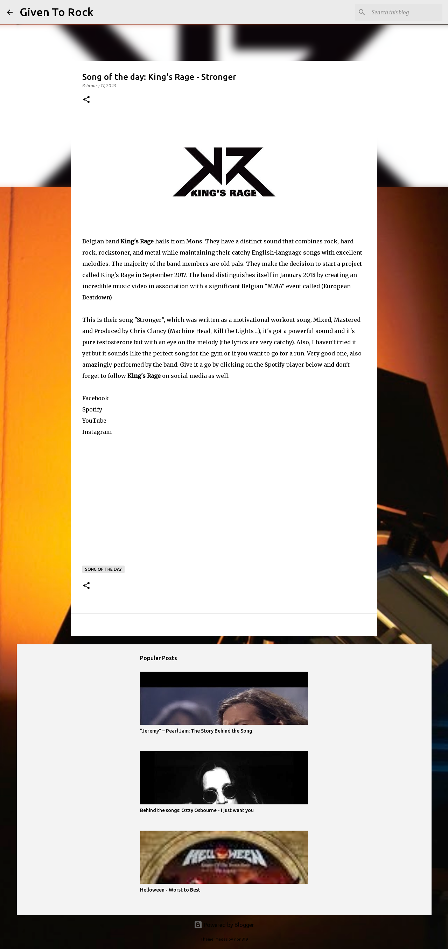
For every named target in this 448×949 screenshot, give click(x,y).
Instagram (97, 431)
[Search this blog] (405, 12)
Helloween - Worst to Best (170, 890)
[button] (86, 100)
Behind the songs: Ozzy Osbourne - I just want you (197, 810)
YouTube (94, 420)
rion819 (241, 939)
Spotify (92, 409)
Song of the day (103, 569)
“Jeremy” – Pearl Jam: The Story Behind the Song (196, 731)
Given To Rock (56, 12)
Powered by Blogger (224, 925)
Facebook (95, 398)
